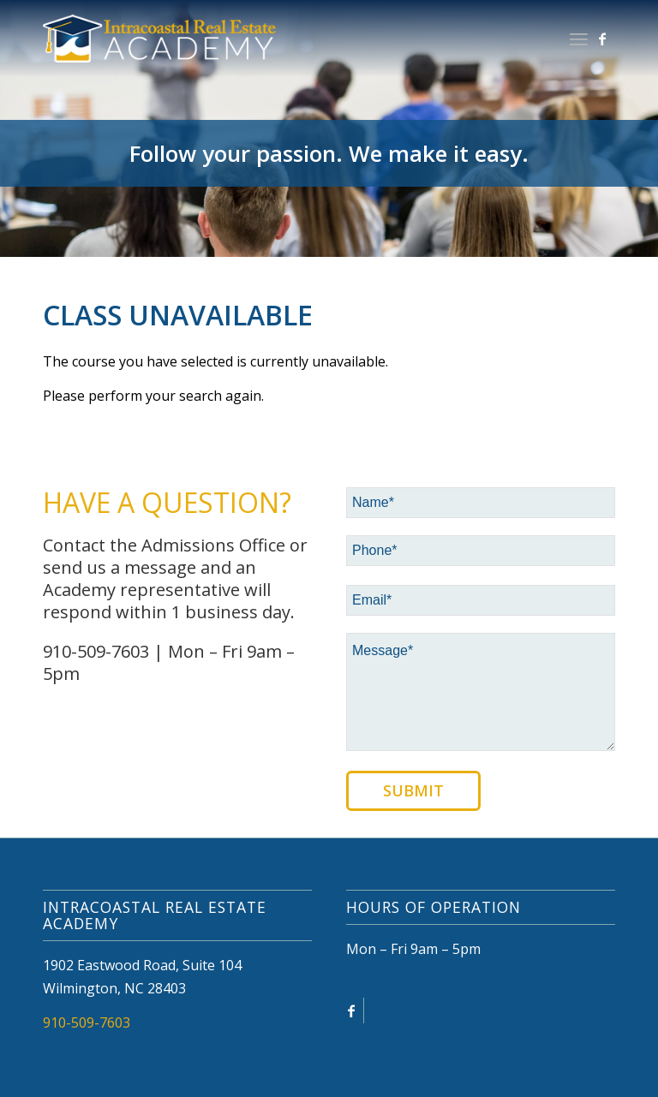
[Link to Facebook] (602, 38)
